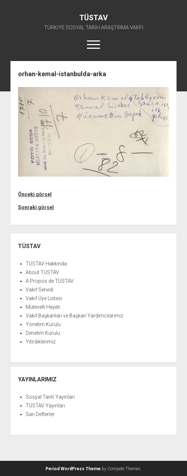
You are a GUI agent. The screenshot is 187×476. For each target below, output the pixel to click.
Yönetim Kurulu (43, 324)
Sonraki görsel (36, 207)
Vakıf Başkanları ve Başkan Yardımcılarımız (74, 316)
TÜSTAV (93, 17)
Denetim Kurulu (43, 333)
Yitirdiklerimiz (41, 342)
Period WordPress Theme (73, 468)
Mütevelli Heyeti (43, 307)
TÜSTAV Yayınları (45, 405)
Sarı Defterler (40, 414)
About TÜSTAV (42, 272)
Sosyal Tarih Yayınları (50, 397)
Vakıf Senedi (39, 290)
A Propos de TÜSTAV (50, 281)
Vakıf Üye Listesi (44, 298)
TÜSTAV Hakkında (46, 264)
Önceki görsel (35, 194)
